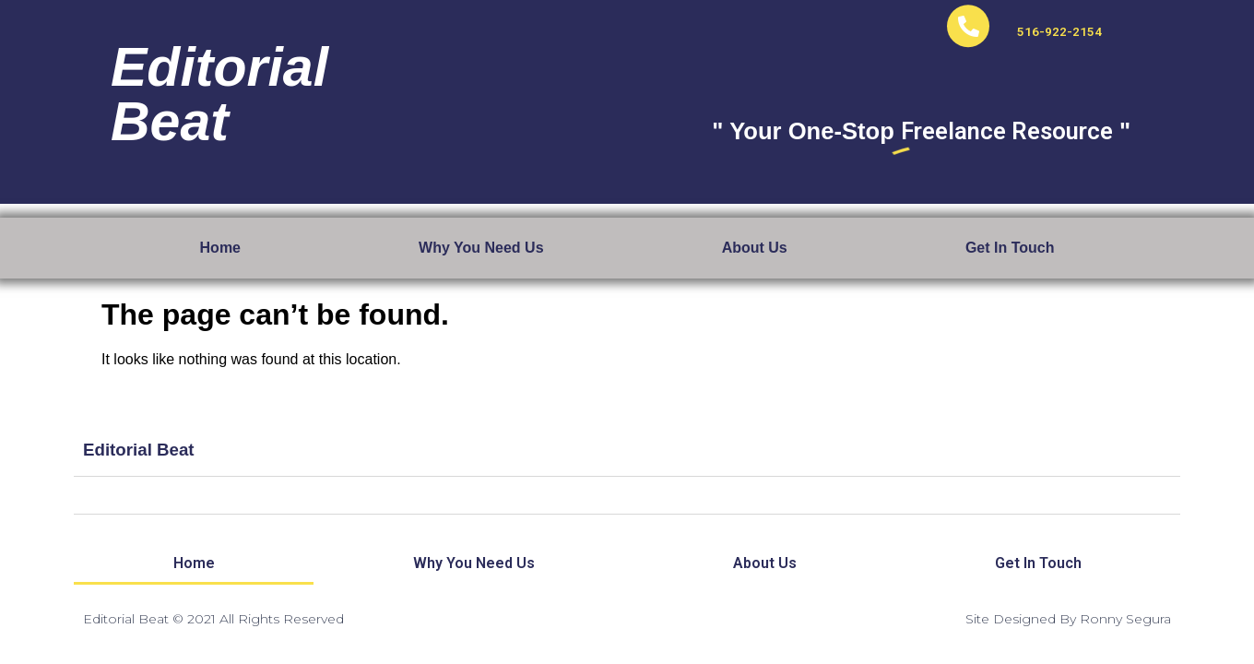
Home (220, 247)
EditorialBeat (219, 81)
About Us (754, 247)
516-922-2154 (1059, 19)
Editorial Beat (139, 452)
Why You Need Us (481, 247)
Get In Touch (1010, 247)
